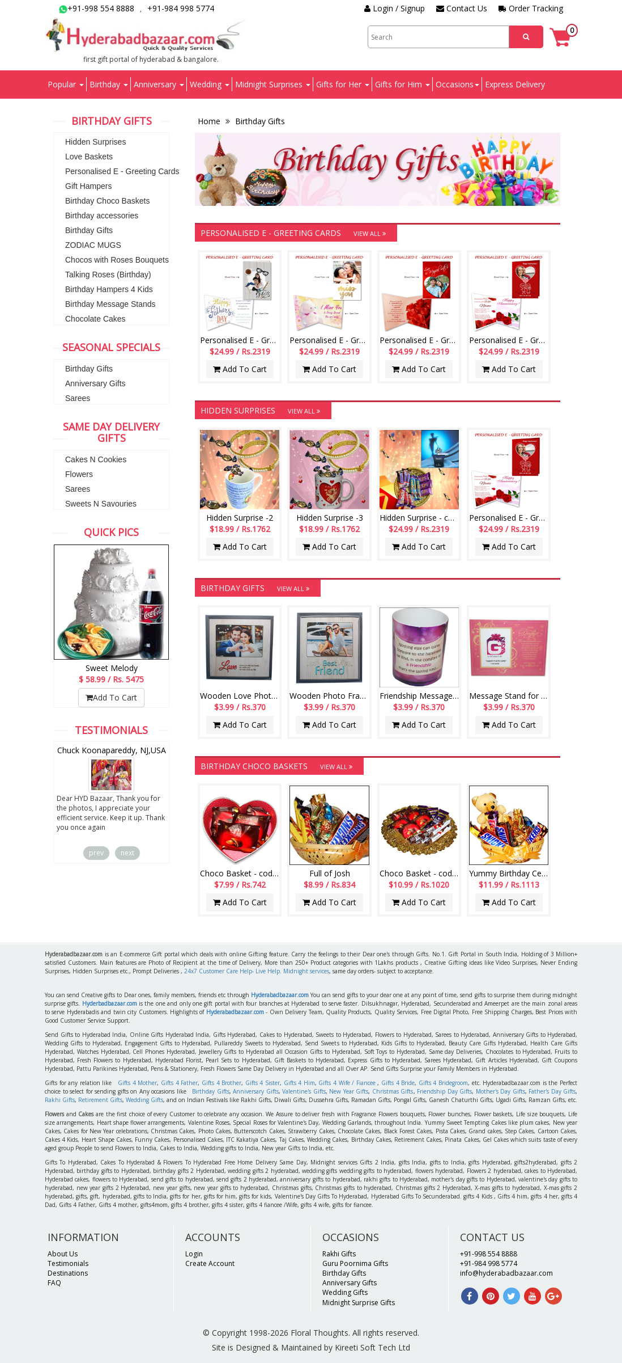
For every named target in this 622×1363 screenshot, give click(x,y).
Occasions (457, 84)
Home (210, 121)
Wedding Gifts (144, 1100)
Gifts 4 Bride (398, 1083)
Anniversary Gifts (95, 383)
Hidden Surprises (95, 141)
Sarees (77, 398)
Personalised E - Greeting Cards (122, 171)
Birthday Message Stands (110, 304)
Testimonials (68, 1263)
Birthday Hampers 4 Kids (109, 289)
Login (194, 1254)
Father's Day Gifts (552, 1091)
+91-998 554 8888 (96, 8)
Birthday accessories (101, 215)
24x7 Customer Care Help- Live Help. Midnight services (256, 971)
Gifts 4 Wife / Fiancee (346, 1083)
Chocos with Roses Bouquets (117, 259)
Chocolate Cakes (95, 318)
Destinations (68, 1273)
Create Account (210, 1263)
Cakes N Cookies (95, 459)
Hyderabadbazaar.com (280, 995)
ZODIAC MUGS (93, 245)
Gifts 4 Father (179, 1083)
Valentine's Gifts (304, 1091)
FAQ (54, 1283)
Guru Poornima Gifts (355, 1263)
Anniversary (159, 84)
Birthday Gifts (89, 230)
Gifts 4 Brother (221, 1083)
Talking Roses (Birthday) (108, 274)
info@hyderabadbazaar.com (506, 1273)
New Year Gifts (348, 1091)
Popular (66, 84)
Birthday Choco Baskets (107, 200)
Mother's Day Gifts (500, 1091)
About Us (63, 1254)
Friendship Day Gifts (444, 1091)
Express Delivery (515, 84)
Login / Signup (394, 8)
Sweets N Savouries (101, 503)
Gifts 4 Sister (262, 1083)
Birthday (109, 84)
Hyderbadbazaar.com (109, 1003)
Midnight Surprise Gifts (358, 1302)
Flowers (79, 474)
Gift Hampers (88, 186)
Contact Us (461, 8)
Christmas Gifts (393, 1091)
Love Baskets (89, 156)
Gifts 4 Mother (137, 1083)
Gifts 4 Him (299, 1083)
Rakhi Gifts (60, 1100)
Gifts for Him (402, 84)
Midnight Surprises (272, 84)
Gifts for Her (342, 84)
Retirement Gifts (100, 1100)
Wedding (209, 84)
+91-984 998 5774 (180, 8)
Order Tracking (531, 8)
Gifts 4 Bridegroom (443, 1083)
